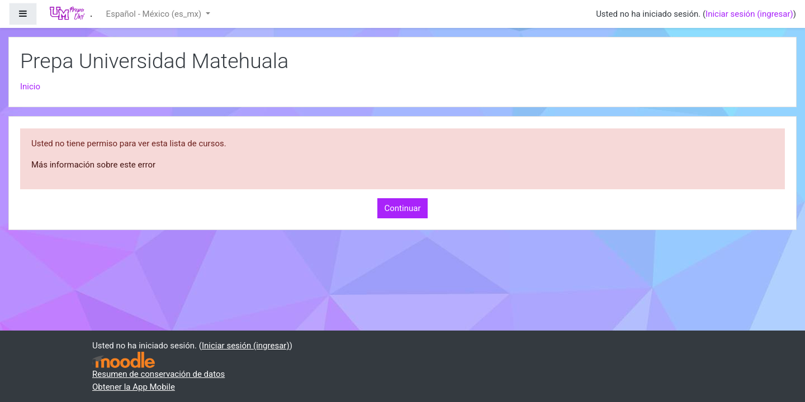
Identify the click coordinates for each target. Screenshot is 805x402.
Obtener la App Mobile (133, 387)
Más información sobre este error (93, 165)
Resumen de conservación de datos (158, 374)
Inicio (30, 87)
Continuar (403, 208)
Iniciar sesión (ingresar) (749, 14)
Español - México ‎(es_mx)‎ (154, 14)
